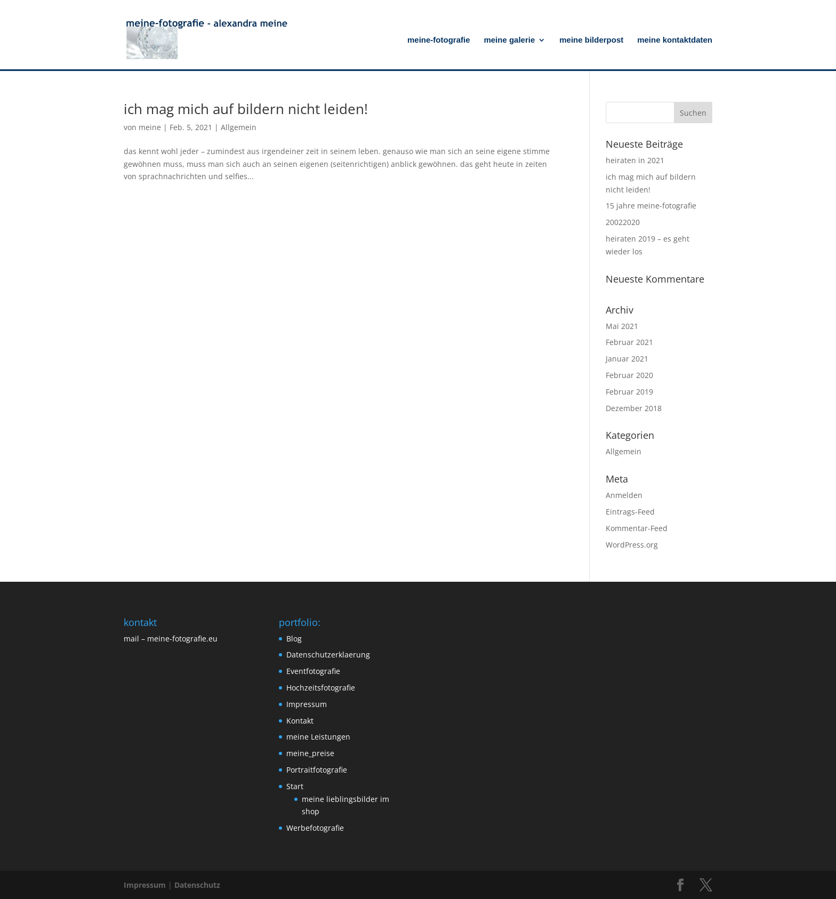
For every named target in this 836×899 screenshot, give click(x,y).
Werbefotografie (315, 828)
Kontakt (300, 721)
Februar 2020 (629, 375)
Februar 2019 (629, 392)
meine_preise (310, 753)
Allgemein (238, 127)
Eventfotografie (313, 671)
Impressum (306, 704)
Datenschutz (197, 885)
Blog (294, 638)
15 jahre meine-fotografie (651, 205)
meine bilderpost (591, 40)
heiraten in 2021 (635, 160)
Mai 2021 (622, 326)
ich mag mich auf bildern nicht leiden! (246, 108)
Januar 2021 (627, 359)
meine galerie (509, 40)
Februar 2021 (629, 342)
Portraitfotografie (316, 770)
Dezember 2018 (634, 408)
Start (294, 786)
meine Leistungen (318, 737)
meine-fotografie (438, 40)
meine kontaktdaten (674, 40)
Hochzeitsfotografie (320, 688)
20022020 (623, 222)
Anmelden (624, 495)
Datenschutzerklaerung (328, 654)
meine (150, 127)
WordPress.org (632, 545)
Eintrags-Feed (630, 512)
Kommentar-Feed (637, 528)
